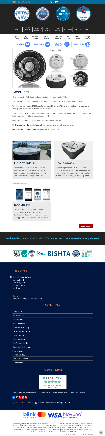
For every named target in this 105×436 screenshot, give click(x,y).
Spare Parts (68, 37)
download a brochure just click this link (29, 125)
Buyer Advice (77, 37)
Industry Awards (19, 339)
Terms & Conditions (21, 331)
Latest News (67, 29)
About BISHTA (18, 319)
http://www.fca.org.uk (69, 431)
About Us (78, 29)
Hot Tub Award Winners (27, 29)
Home (17, 29)
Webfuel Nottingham (86, 435)
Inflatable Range (35, 37)
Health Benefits (87, 37)
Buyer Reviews (47, 29)
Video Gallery (57, 29)
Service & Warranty (20, 327)
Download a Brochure (37, 29)
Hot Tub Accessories (21, 358)
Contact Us (87, 29)
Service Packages (19, 354)
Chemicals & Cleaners (58, 37)
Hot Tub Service (46, 37)
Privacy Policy (18, 315)
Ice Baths (26, 37)
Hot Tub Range (17, 37)
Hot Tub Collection (20, 343)
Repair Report (18, 335)
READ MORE (86, 226)
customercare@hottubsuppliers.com (26, 129)
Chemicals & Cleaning (21, 347)
